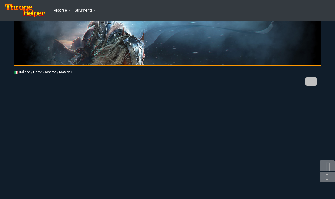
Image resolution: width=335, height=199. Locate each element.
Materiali (65, 72)
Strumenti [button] (83, 10)
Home (37, 72)
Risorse (50, 72)
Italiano (22, 72)
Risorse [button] (60, 10)
